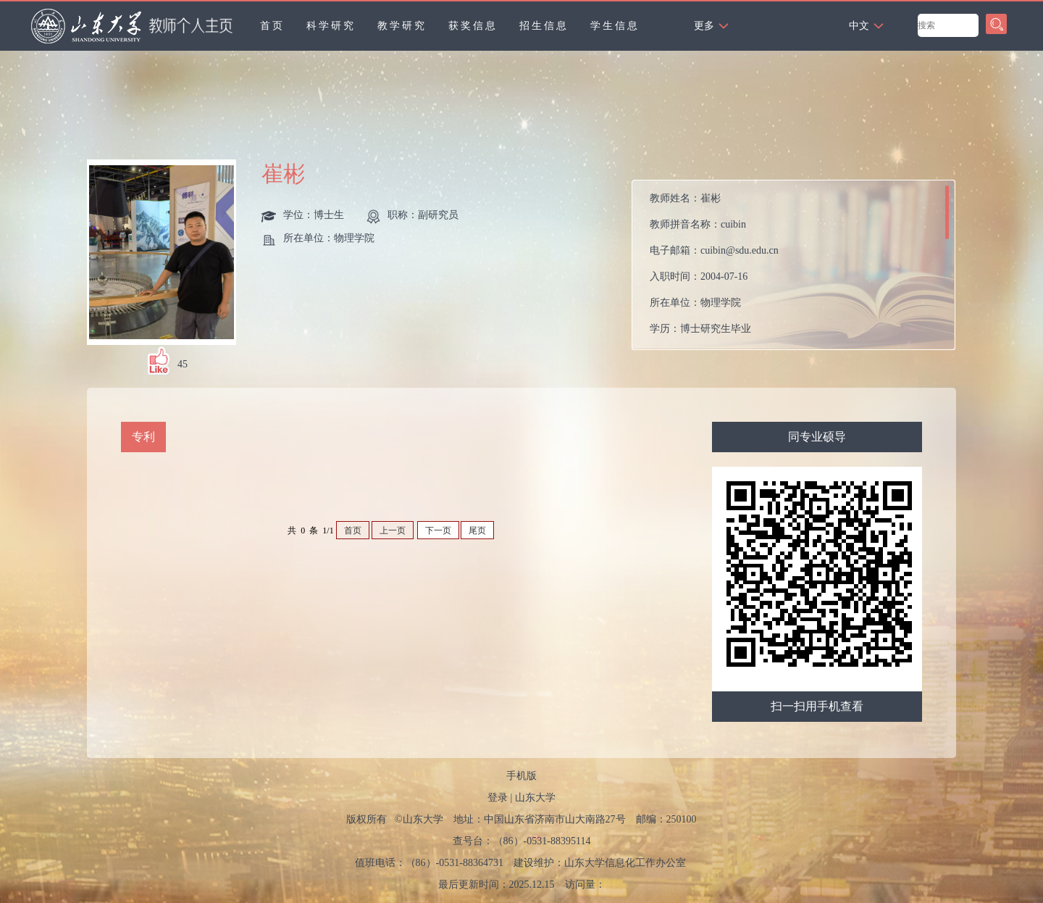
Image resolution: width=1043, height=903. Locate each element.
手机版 (521, 775)
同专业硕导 (817, 436)
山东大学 (535, 797)
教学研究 (402, 25)
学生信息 (615, 25)
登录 (497, 797)
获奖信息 (473, 25)
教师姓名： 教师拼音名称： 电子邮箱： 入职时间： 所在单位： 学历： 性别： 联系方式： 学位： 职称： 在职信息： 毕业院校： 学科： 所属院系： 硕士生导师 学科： (714, 268)
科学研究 (331, 25)
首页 (272, 25)
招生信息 (544, 25)
